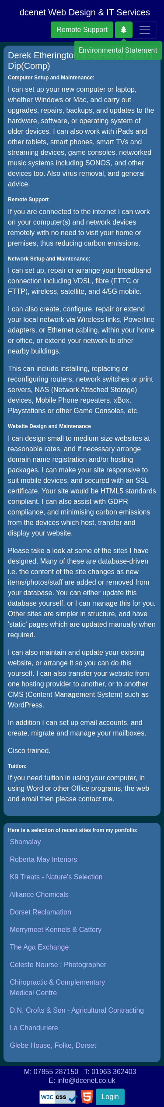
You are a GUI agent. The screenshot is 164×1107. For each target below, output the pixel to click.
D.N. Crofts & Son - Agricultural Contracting (77, 1010)
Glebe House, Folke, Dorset (53, 1045)
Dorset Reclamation (40, 912)
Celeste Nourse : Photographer (58, 964)
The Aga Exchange (39, 947)
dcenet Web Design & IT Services (85, 12)
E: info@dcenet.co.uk (82, 1080)
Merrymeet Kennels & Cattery (55, 929)
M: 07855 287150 (51, 1071)
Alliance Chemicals (39, 894)
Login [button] (110, 1096)
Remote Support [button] (82, 29)
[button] (124, 29)
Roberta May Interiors (43, 859)
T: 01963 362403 (110, 1071)
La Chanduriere (34, 1028)
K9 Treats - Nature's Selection (56, 877)
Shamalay (25, 842)
